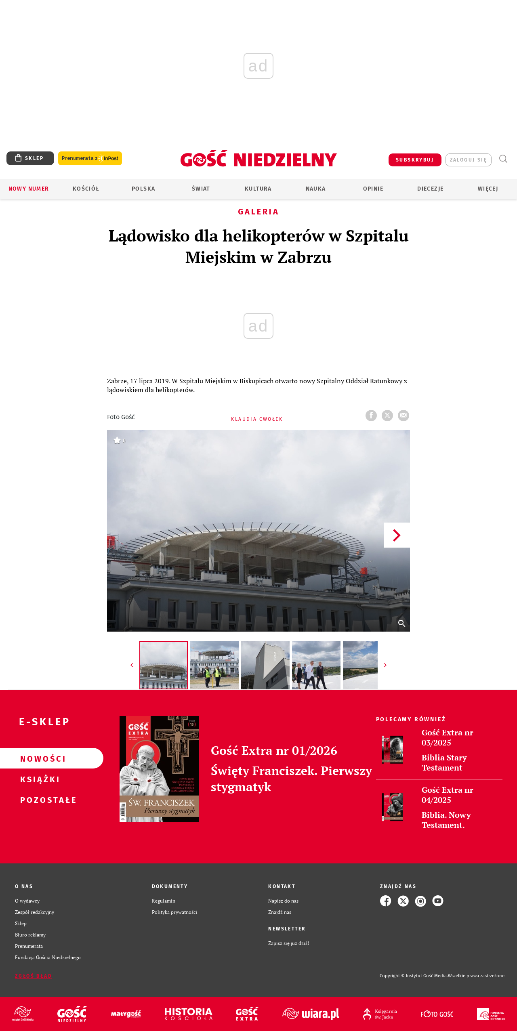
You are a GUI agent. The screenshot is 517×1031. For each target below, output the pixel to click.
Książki (38, 779)
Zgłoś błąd (33, 976)
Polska (143, 188)
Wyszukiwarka (503, 158)
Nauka (316, 188)
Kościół (86, 188)
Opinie (373, 188)
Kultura (258, 188)
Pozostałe (38, 799)
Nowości (38, 758)
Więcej (488, 188)
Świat (201, 188)
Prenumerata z (90, 158)
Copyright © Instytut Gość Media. (414, 976)
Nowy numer (28, 188)
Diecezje (430, 188)
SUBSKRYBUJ (415, 160)
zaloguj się (468, 160)
